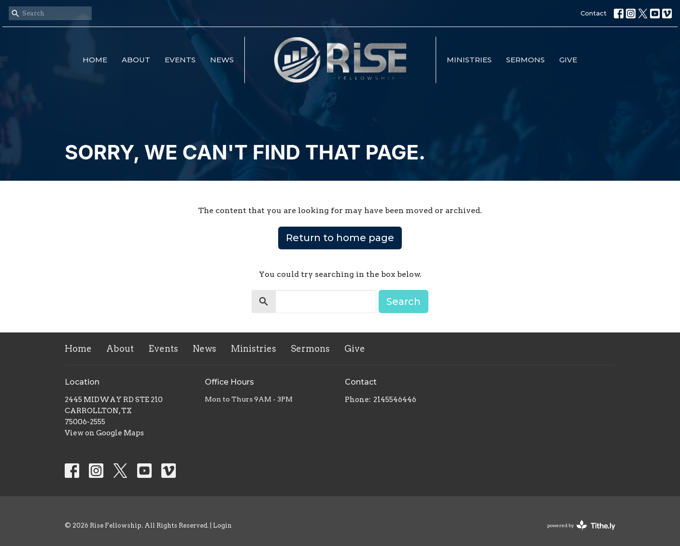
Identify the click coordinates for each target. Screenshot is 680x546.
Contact (594, 13)
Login (222, 525)
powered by (581, 525)
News (222, 59)
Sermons (525, 59)
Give (568, 59)
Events (180, 59)
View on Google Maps (104, 433)
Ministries (469, 59)
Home (95, 59)
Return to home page (340, 238)
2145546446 (394, 399)
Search (403, 301)
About (136, 59)
